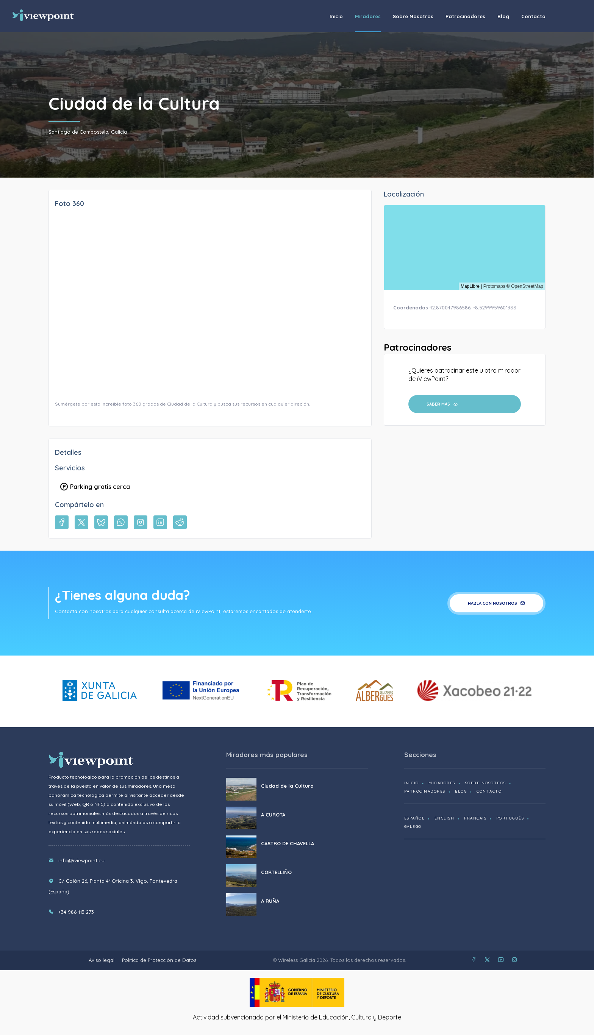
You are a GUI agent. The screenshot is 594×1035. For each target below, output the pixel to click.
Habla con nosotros (496, 603)
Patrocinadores (465, 16)
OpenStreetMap (527, 286)
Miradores (368, 16)
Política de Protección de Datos (159, 960)
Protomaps (494, 286)
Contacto (533, 16)
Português (510, 818)
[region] (464, 247)
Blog (503, 16)
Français (475, 818)
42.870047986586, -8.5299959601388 (473, 307)
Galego (413, 826)
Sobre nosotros (413, 16)
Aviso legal (101, 960)
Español (414, 818)
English (445, 818)
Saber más (442, 404)
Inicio (336, 16)
